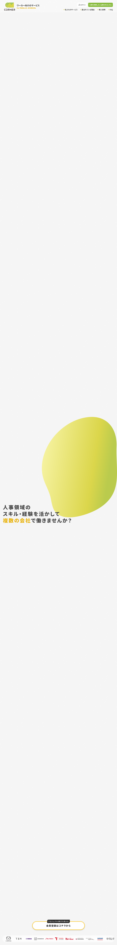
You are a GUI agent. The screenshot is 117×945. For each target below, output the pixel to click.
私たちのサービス (71, 9)
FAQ (111, 9)
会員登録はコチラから (58, 924)
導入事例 (102, 9)
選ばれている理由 (88, 9)
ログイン (83, 5)
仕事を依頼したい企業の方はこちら (100, 5)
